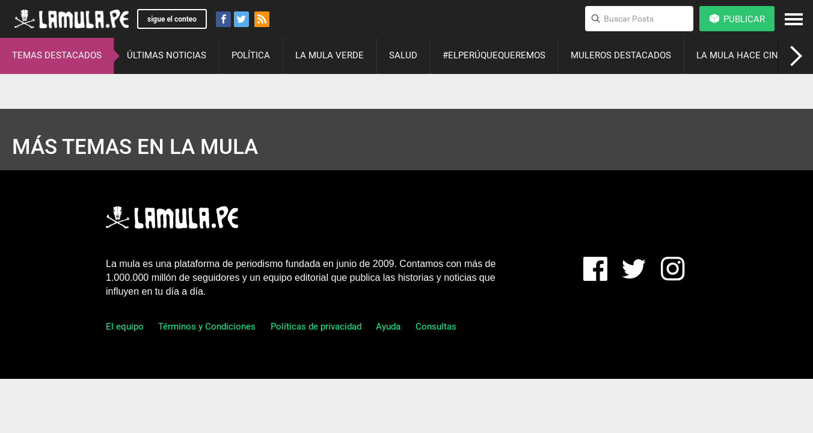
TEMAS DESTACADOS (57, 55)
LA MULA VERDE (329, 55)
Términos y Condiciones (207, 326)
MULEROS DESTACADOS (621, 55)
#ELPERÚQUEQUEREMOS (494, 55)
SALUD (403, 55)
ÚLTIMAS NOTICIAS (166, 55)
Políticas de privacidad (316, 326)
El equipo (125, 326)
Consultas (436, 326)
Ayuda (388, 326)
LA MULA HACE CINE (740, 55)
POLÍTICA (251, 55)
